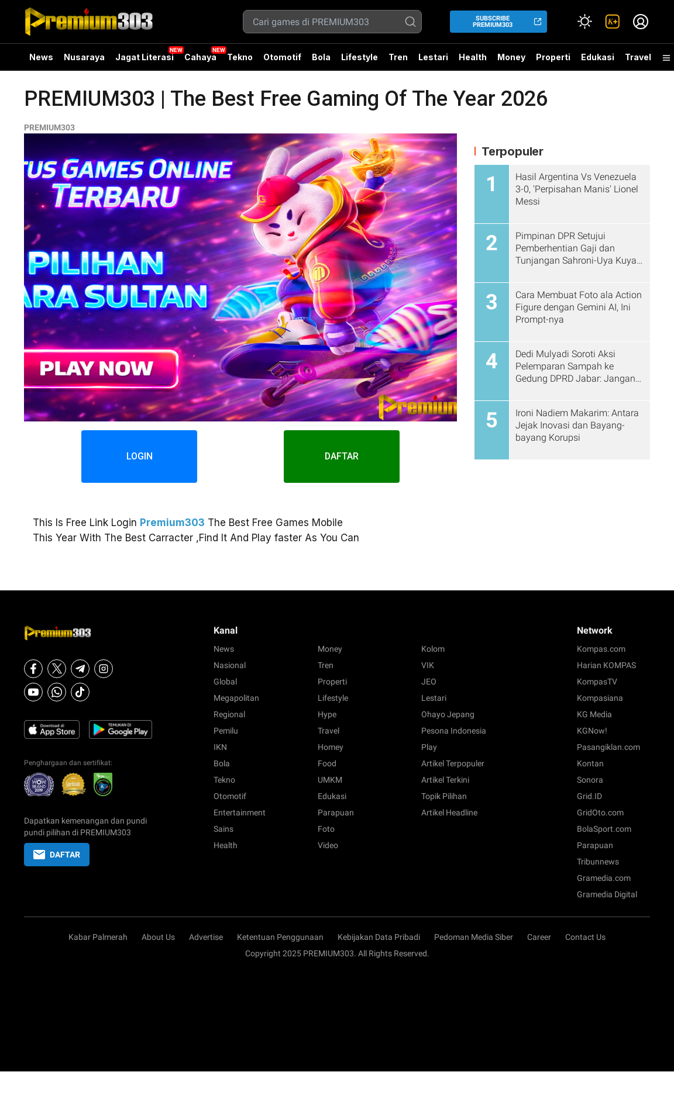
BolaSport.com (604, 829)
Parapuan (336, 812)
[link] (612, 21)
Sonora (590, 779)
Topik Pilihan (444, 796)
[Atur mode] (584, 21)
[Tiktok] (80, 692)
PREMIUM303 (49, 127)
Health (473, 57)
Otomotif (282, 57)
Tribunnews (598, 861)
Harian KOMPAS (606, 665)
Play (429, 747)
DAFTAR (342, 456)
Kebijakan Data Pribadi (379, 937)
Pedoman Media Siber (473, 937)
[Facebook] (33, 668)
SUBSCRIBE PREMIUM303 (493, 22)
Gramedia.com (604, 878)
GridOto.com (600, 812)
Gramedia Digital (607, 894)
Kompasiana (600, 698)
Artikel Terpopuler (452, 763)
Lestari (433, 61)
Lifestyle (359, 57)
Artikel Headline (449, 812)
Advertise (206, 937)
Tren (398, 57)
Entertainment (240, 812)
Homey (330, 747)
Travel (638, 57)
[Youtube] (33, 692)
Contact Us (585, 937)
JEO (428, 681)
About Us (158, 937)
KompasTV (597, 681)
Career (539, 937)
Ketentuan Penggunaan (280, 937)
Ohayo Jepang (447, 714)
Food (327, 763)
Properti (553, 57)
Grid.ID (589, 796)
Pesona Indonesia (453, 730)
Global (225, 681)
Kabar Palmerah (98, 937)
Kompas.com (601, 648)
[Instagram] (103, 668)
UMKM (330, 779)
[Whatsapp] (56, 692)
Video (328, 845)
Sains (223, 829)
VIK (427, 665)
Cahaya (200, 57)
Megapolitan (236, 698)
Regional (229, 714)
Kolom (433, 648)
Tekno (240, 57)
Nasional (230, 665)
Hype (327, 714)
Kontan (590, 763)
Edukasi (597, 57)
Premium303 (172, 522)
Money (511, 57)
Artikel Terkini (445, 779)
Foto (326, 829)
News (41, 57)
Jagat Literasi (144, 57)
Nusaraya (84, 57)
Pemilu (226, 730)
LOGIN (139, 456)
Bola (321, 57)
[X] (56, 668)
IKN (220, 747)
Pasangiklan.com (608, 747)
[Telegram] (80, 668)
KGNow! (592, 730)
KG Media (594, 714)
